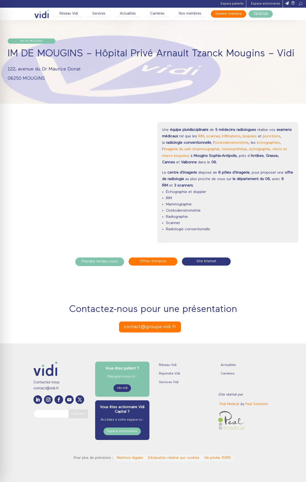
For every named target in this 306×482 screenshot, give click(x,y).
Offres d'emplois (153, 261)
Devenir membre (228, 14)
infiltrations (231, 136)
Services (98, 14)
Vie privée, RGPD (217, 458)
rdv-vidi (122, 388)
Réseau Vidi (69, 14)
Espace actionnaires (265, 3)
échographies (268, 143)
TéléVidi (260, 14)
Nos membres (190, 14)
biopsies (250, 136)
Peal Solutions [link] (257, 404)
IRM (201, 136)
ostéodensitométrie (232, 143)
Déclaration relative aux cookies (173, 458)
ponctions (271, 136)
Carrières (157, 14)
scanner (212, 136)
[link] (229, 404)
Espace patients (232, 3)
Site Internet (206, 261)
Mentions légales (130, 458)
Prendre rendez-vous (100, 261)
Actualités (128, 14)
